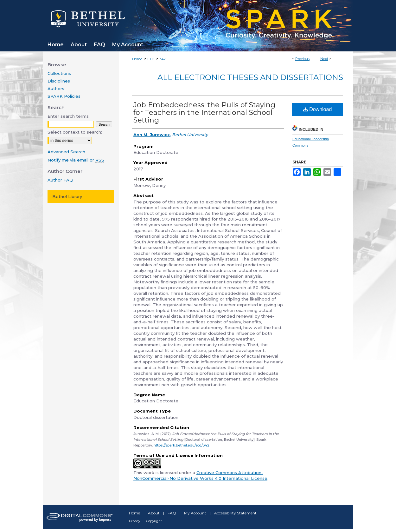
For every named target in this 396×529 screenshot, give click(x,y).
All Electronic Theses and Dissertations (250, 77)
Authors (56, 88)
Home (137, 59)
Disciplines (59, 80)
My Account (195, 513)
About (154, 513)
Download (317, 109)
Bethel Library (67, 196)
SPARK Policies (64, 96)
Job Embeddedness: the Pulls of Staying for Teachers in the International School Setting (204, 112)
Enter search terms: (69, 116)
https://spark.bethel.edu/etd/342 (181, 445)
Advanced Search (66, 151)
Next (324, 58)
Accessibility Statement (235, 513)
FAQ (172, 513)
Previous (302, 58)
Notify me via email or (76, 159)
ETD (150, 59)
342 (162, 59)
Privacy (134, 521)
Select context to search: (75, 132)
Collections (59, 73)
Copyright (154, 521)
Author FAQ (60, 179)
